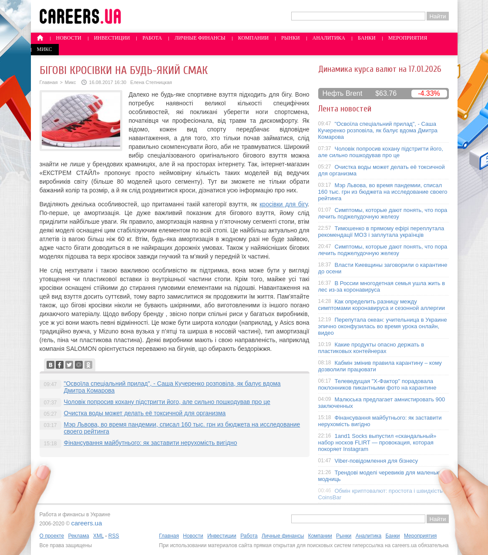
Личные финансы (200, 38)
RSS (113, 536)
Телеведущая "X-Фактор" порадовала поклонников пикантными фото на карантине (377, 384)
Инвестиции (112, 38)
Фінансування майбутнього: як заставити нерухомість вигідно (150, 442)
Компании (253, 38)
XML (98, 536)
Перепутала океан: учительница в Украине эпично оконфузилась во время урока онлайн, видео (382, 326)
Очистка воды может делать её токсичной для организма (145, 413)
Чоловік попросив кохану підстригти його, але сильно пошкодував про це (167, 401)
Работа (152, 38)
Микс (44, 49)
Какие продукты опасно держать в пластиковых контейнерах (371, 347)
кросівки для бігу (283, 204)
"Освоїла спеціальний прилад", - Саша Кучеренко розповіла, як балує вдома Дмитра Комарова (378, 130)
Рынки (290, 38)
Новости (68, 38)
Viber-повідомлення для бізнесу (376, 460)
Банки (367, 38)
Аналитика (329, 38)
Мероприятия (407, 38)
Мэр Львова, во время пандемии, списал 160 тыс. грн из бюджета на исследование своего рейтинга (383, 192)
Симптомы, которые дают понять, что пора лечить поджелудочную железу (383, 213)
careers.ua (86, 523)
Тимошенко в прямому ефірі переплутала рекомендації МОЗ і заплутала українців (381, 231)
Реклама (78, 536)
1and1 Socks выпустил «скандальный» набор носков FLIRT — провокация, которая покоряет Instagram (377, 442)
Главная (49, 82)
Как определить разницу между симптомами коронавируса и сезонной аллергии (381, 304)
